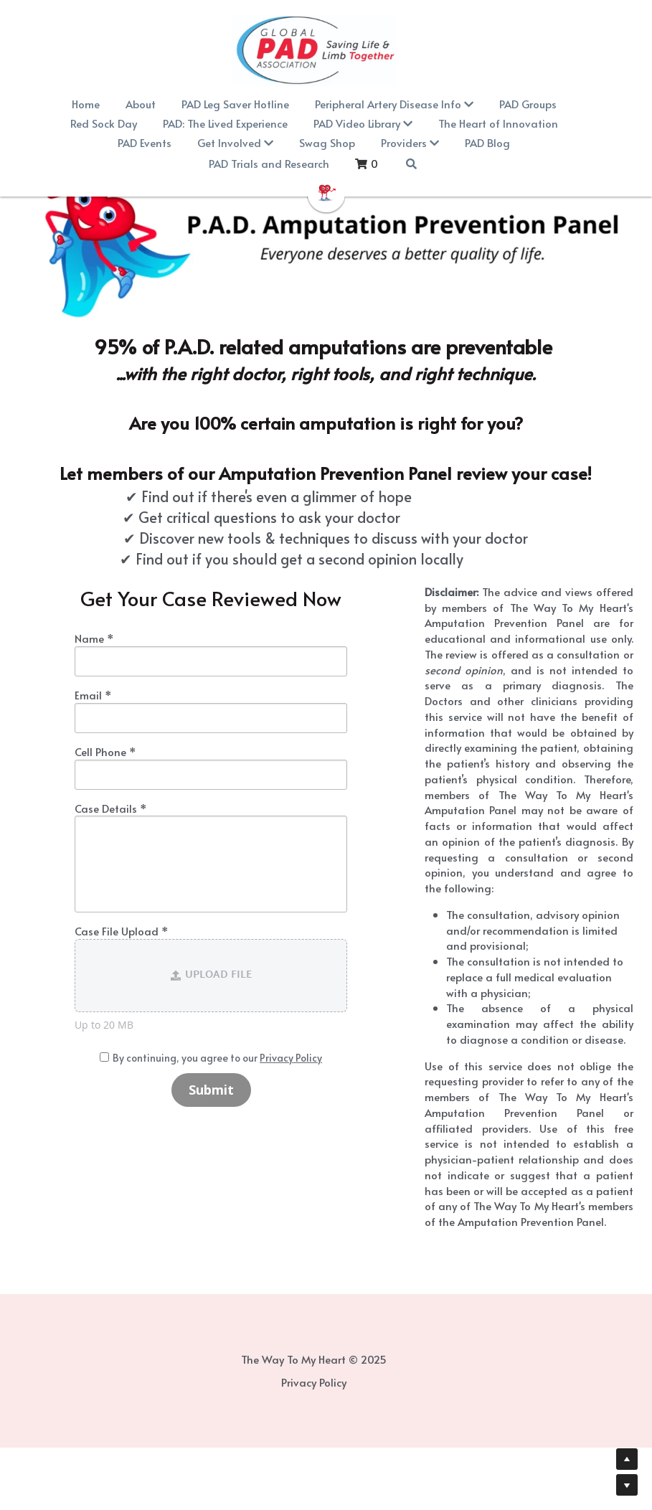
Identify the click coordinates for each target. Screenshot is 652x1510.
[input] (220, 661)
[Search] (350, 164)
